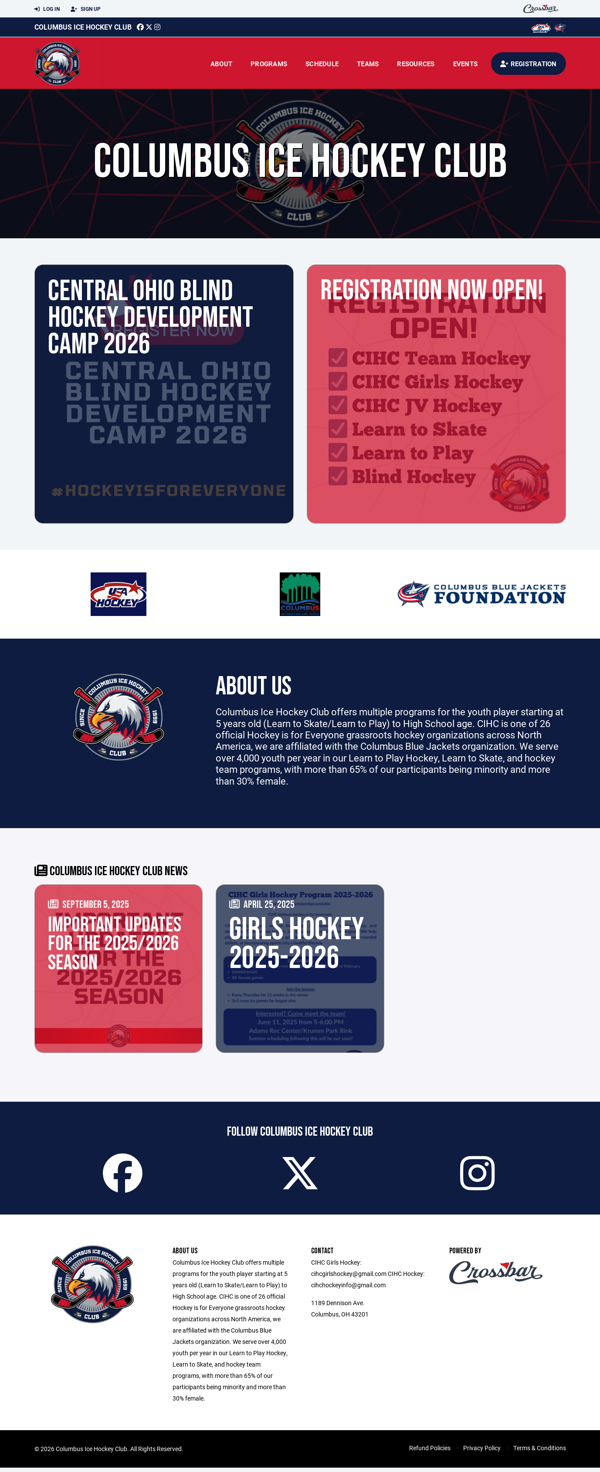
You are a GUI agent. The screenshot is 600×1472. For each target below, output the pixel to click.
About (221, 63)
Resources (415, 63)
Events (465, 63)
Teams (368, 63)
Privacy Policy (482, 1452)
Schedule (322, 63)
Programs (269, 63)
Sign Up (86, 9)
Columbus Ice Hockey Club (83, 26)
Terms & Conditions (539, 1452)
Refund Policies (430, 1452)
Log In (47, 9)
